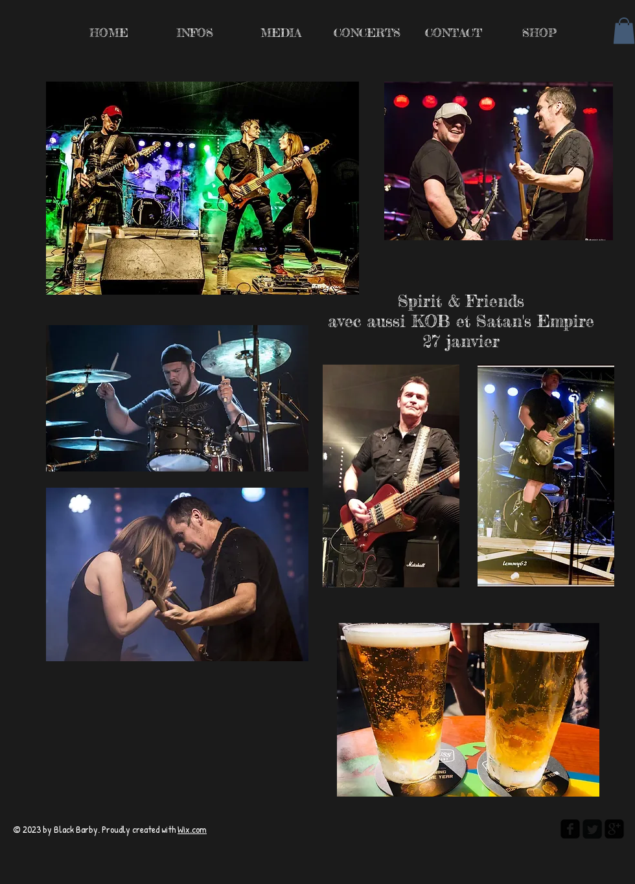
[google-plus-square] (614, 829)
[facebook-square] (570, 829)
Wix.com (192, 829)
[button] (624, 30)
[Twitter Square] (592, 829)
